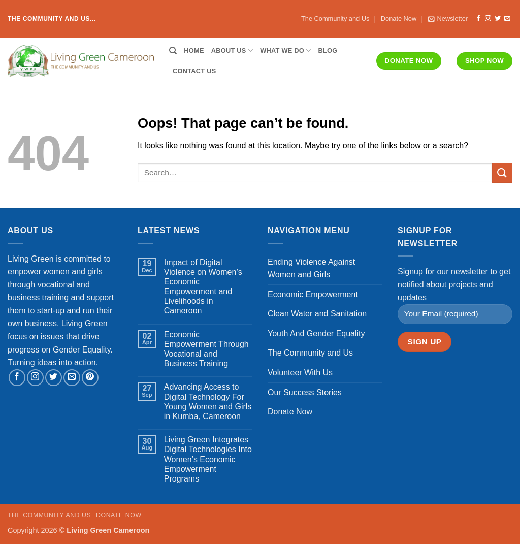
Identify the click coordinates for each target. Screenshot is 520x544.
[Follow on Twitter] (498, 18)
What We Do (285, 50)
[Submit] (502, 172)
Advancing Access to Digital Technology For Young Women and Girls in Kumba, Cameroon (208, 401)
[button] (448, 18)
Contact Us (194, 71)
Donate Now (398, 18)
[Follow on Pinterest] (90, 377)
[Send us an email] (507, 18)
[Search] (173, 50)
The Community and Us (335, 18)
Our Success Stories (305, 392)
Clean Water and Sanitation (317, 313)
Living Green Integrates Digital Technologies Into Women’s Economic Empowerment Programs (208, 459)
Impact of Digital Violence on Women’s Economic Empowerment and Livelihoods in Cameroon (203, 286)
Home (194, 50)
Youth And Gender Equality (316, 333)
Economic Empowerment (313, 294)
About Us (232, 50)
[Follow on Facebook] (478, 18)
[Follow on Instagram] (488, 18)
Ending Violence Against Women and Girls (311, 268)
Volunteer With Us (300, 372)
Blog (328, 50)
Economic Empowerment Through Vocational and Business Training (206, 349)
